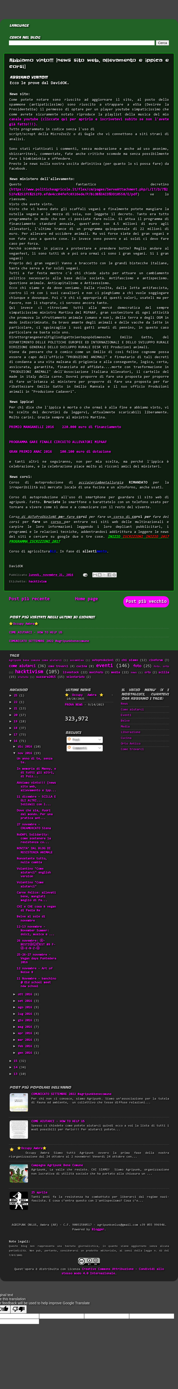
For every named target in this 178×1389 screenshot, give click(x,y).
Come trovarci (132, 749)
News (124, 703)
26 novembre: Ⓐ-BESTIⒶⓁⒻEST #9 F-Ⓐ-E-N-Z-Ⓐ (36, 944)
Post (74, 739)
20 (16, 715)
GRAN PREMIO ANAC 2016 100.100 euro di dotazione (60, 452)
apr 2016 (26, 1033)
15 (16, 1061)
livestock (71, 672)
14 (16, 1067)
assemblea (77, 660)
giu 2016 (26, 1020)
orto (148, 672)
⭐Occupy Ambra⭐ (23, 623)
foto (137, 666)
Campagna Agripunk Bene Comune (57, 1165)
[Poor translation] (18, 1309)
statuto (23, 677)
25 (16, 695)
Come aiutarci (132, 709)
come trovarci (58, 666)
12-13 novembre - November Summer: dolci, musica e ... (35, 930)
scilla (163, 672)
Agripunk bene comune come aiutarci (35, 660)
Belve (125, 720)
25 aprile (39, 1192)
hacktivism (38, 581)
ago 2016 (26, 1007)
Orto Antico (130, 743)
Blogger (98, 1229)
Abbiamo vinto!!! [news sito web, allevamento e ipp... (36, 786)
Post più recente (29, 599)
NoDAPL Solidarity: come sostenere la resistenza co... (34, 838)
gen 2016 (26, 1053)
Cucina (126, 738)
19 (16, 721)
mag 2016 (26, 1027)
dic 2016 (26, 746)
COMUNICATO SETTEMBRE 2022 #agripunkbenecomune (49, 641)
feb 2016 (26, 1046)
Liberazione (130, 732)
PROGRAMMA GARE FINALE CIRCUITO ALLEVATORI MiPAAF (58, 442)
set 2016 (26, 1001)
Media (125, 726)
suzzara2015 (46, 677)
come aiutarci (22, 666)
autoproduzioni (102, 660)
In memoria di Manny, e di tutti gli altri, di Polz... (36, 772)
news (134, 672)
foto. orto (161, 666)
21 (16, 708)
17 (16, 734)
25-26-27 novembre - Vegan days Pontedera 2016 (36, 958)
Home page (86, 599)
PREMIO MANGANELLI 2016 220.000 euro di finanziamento (65, 427)
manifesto (96, 672)
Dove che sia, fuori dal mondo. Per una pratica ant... (35, 814)
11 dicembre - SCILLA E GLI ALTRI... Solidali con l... (36, 800)
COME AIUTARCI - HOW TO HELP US (35, 632)
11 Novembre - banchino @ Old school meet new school (36, 982)
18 (16, 728)
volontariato (75, 677)
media (115, 672)
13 (16, 1074)
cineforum (156, 660)
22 (16, 702)
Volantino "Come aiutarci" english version (34, 872)
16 (16, 741)
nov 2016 (26, 753)
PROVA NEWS (74, 704)
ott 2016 (26, 994)
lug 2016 (26, 1014)
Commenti (77, 748)
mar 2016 (26, 1040)
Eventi (126, 715)
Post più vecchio (146, 602)
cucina (81, 666)
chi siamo (130, 660)
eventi (104, 665)
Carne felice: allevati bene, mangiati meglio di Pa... (36, 896)
